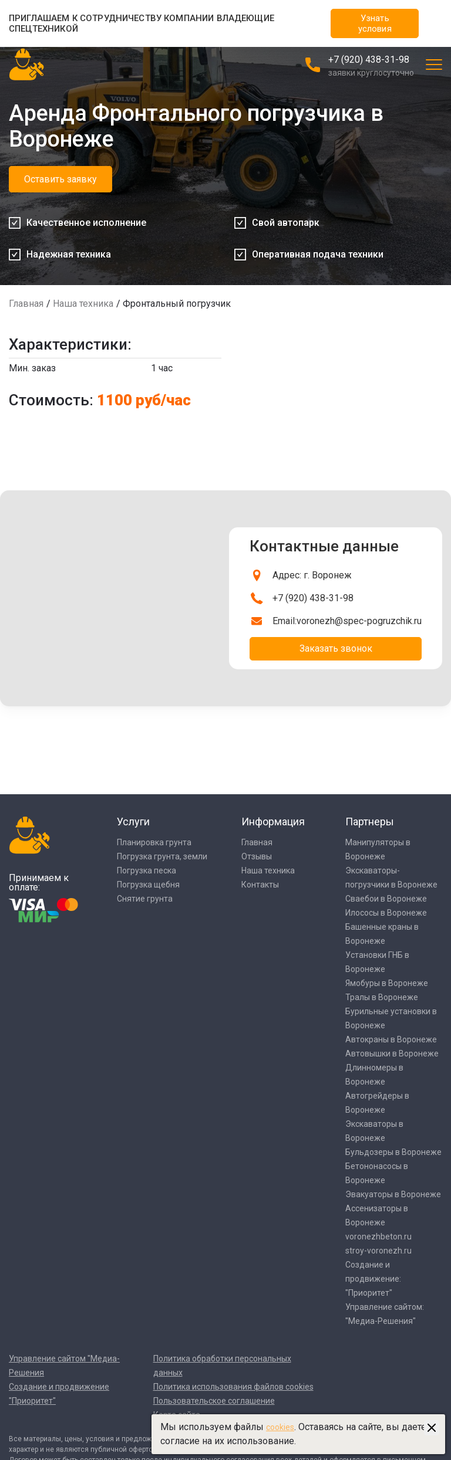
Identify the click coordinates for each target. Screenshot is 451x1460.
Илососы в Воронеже (386, 912)
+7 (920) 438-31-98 (368, 59)
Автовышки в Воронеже (392, 1053)
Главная (26, 303)
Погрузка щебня (148, 884)
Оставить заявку (60, 179)
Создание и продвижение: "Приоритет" (373, 1279)
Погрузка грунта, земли (162, 856)
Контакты (260, 884)
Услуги (133, 821)
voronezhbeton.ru (378, 1236)
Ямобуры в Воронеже (386, 983)
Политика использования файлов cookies (233, 1386)
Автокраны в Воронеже (391, 1039)
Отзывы (256, 856)
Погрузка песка (146, 870)
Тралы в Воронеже (381, 997)
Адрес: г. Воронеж (312, 575)
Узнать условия (375, 23)
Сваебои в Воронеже (386, 898)
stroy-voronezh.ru (378, 1250)
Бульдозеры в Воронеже (393, 1152)
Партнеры (369, 821)
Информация (273, 821)
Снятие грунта (145, 898)
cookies (280, 1427)
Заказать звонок (335, 648)
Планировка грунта (154, 842)
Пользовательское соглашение (214, 1400)
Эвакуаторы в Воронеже (393, 1194)
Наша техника (83, 303)
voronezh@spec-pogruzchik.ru (359, 620)
